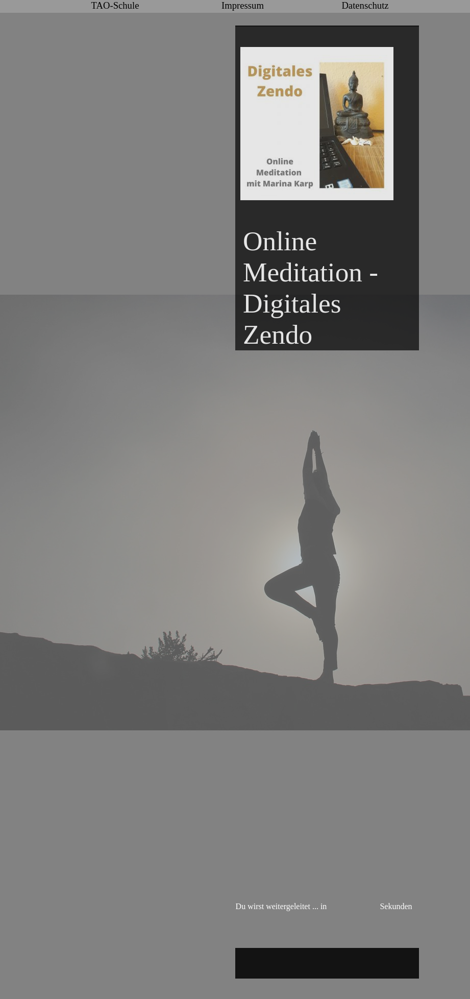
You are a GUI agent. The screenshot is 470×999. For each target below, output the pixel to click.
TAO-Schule (115, 5)
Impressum (242, 5)
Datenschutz (364, 5)
